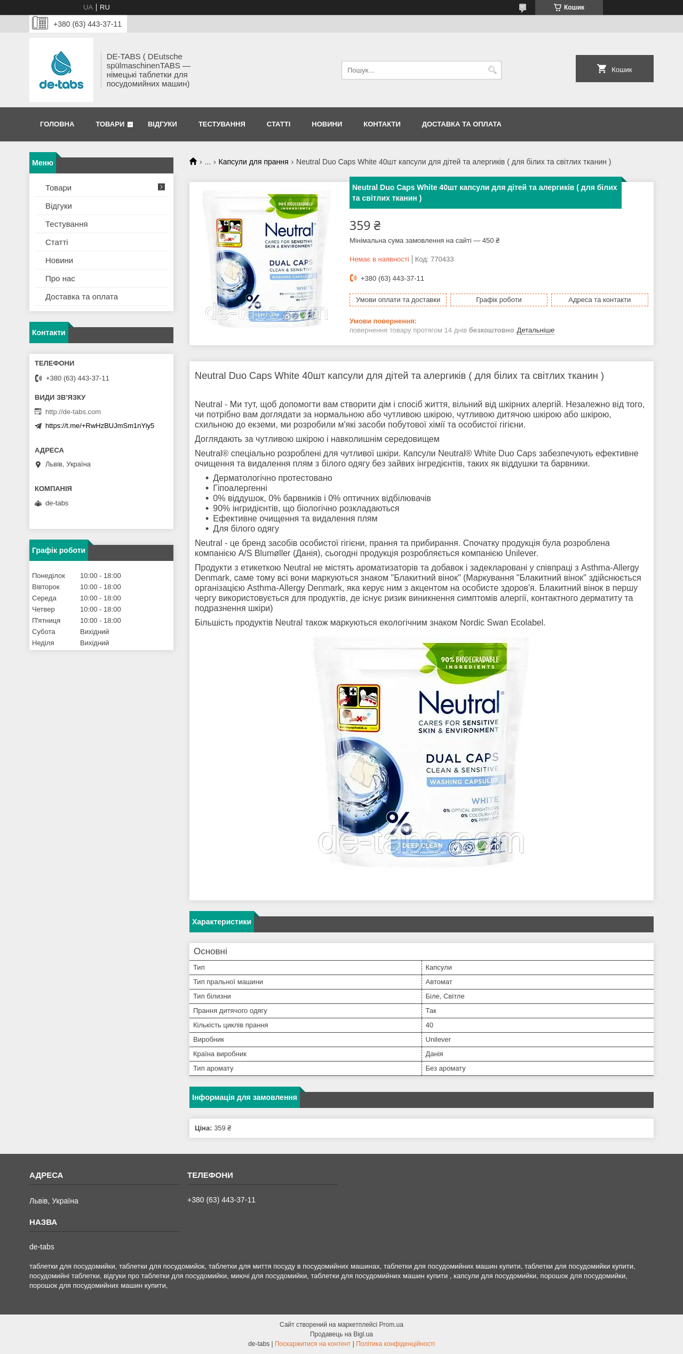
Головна (57, 124)
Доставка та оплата (462, 124)
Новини (327, 124)
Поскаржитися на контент (313, 1344)
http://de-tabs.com (73, 412)
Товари (110, 124)
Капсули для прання (254, 161)
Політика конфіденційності (395, 1344)
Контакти (382, 124)
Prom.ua (391, 1324)
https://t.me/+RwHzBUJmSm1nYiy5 (99, 426)
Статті (278, 124)
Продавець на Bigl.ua (341, 1334)
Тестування (221, 124)
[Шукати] (492, 70)
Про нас (60, 278)
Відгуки (162, 124)
